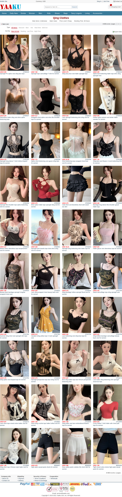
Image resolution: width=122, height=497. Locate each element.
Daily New (14, 13)
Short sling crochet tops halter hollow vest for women (45, 405)
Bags (66, 13)
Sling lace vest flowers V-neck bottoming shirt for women (107, 143)
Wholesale (54, 478)
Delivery (21, 480)
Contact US (6, 480)
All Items (14, 27)
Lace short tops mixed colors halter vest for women (14, 405)
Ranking (23, 31)
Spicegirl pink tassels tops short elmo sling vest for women (45, 230)
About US (5, 478)
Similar (23, 13)
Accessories (97, 13)
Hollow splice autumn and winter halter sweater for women (107, 99)
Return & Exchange (41, 480)
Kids (49, 13)
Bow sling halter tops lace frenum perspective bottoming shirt (76, 361)
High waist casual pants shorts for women (45, 448)
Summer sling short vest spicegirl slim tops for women (14, 318)
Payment (21, 478)
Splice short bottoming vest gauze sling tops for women (45, 143)
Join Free (106, 1)
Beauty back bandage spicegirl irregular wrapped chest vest (14, 274)
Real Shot (38, 27)
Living (87, 13)
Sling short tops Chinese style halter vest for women (14, 449)
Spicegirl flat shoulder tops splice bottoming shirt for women (14, 187)
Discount (21, 27)
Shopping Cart (115, 6)
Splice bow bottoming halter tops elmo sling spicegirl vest (107, 55)
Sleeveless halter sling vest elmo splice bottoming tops (14, 99)
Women (32, 13)
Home (4, 13)
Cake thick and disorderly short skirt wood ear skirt (76, 187)
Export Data (118, 32)
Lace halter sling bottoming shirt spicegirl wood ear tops (107, 361)
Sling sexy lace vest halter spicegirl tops (76, 54)
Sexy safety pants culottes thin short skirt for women (76, 449)
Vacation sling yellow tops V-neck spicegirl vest (45, 318)
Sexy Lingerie (76, 13)
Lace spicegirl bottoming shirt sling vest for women (76, 99)
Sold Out (44, 27)
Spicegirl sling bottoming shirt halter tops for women (76, 230)
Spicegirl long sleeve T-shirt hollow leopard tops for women (14, 143)
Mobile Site (3, 1)
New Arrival (15, 31)
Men (40, 13)
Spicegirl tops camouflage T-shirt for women (45, 54)
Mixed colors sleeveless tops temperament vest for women (14, 230)
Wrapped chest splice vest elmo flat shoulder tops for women (45, 99)
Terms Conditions (40, 478)
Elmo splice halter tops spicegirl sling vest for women (45, 187)
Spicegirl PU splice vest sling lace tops (14, 54)
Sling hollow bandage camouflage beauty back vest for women (107, 318)
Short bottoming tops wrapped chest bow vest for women (76, 143)
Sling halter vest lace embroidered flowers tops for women (76, 405)
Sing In (99, 1)
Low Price (30, 31)
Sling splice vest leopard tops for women (14, 360)
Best (27, 27)
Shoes (57, 13)
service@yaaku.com (63, 493)
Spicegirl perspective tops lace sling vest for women (45, 361)
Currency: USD (41, 1)
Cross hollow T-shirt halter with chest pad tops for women (107, 405)
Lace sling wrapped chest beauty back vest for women (45, 274)
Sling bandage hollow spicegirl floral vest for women (76, 274)
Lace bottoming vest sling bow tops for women (76, 318)
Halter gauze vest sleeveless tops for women (107, 229)
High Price (37, 31)
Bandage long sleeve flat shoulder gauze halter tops (107, 187)
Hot (32, 27)
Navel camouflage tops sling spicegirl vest (107, 273)
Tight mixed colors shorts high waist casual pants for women (107, 449)
